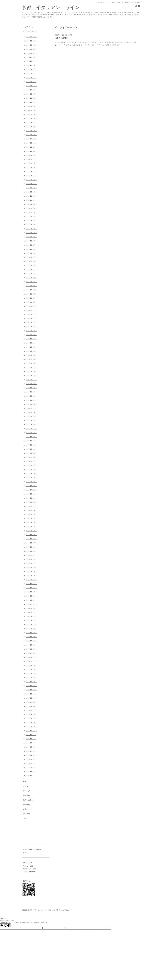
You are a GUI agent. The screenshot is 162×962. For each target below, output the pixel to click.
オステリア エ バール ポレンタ (41, 910)
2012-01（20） (31, 726)
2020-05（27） (31, 318)
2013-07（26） (31, 653)
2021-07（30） (31, 261)
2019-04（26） (31, 371)
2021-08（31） (31, 257)
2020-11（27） (31, 294)
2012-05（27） (31, 710)
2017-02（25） (31, 477)
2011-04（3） (31, 755)
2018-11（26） (31, 392)
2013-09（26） (31, 645)
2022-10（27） (31, 200)
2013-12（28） (31, 633)
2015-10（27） (31, 543)
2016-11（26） (31, 490)
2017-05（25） (31, 465)
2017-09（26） (31, 449)
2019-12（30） (31, 339)
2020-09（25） (31, 302)
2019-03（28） (31, 375)
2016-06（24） (31, 510)
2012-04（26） (31, 714)
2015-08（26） (31, 551)
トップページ (28, 27)
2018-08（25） (31, 404)
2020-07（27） (31, 310)
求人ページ (27, 809)
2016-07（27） (31, 506)
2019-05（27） (31, 367)
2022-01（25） (31, 237)
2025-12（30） (31, 57)
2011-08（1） (31, 747)
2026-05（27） (31, 37)
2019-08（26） (31, 355)
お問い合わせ (28, 800)
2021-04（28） (31, 273)
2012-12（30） (31, 681)
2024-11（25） (31, 98)
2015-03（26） (31, 571)
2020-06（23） (31, 314)
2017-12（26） (31, 437)
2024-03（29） (31, 131)
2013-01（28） (31, 677)
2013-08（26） (31, 649)
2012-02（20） (31, 722)
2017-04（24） (31, 469)
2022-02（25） (31, 233)
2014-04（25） (31, 616)
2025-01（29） (31, 90)
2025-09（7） (31, 69)
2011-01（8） (31, 767)
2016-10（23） (31, 494)
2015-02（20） (31, 575)
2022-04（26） (31, 224)
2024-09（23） (31, 106)
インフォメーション (30, 32)
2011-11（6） (31, 735)
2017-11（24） (31, 441)
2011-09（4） (31, 743)
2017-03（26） (31, 473)
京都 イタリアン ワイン (51, 7)
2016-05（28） (31, 514)
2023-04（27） (31, 175)
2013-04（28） (31, 665)
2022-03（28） (31, 228)
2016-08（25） (31, 502)
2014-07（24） (31, 604)
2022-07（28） (31, 212)
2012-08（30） (31, 698)
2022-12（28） (31, 192)
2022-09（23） (31, 204)
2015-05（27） (31, 563)
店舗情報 (26, 795)
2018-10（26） (31, 396)
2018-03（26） (31, 424)
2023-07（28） (31, 163)
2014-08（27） (31, 600)
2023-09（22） (31, 155)
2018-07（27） (31, 408)
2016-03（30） (31, 522)
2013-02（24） (31, 673)
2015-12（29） (31, 535)
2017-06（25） (31, 461)
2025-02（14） (31, 86)
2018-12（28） (31, 388)
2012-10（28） (31, 690)
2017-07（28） (31, 457)
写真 (24, 782)
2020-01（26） (31, 335)
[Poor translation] (7, 925)
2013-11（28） (31, 637)
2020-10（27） (31, 298)
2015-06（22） (31, 559)
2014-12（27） (31, 584)
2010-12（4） (31, 771)
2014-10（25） (31, 592)
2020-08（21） (31, 306)
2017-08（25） (31, 453)
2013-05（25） (31, 661)
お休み (25, 853)
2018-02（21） (31, 428)
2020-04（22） (31, 322)
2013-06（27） (31, 657)
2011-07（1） (31, 751)
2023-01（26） (31, 188)
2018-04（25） (31, 420)
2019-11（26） (31, 343)
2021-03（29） (31, 277)
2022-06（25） (31, 216)
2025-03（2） (31, 82)
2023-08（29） (31, 159)
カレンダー (27, 791)
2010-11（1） (31, 775)
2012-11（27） (31, 686)
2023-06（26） (31, 167)
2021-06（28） (31, 265)
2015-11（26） (31, 539)
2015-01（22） (31, 579)
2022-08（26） (31, 208)
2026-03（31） (31, 45)
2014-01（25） (31, 628)
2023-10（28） (31, 151)
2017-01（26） (31, 482)
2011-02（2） (31, 763)
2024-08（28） (31, 110)
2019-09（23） (31, 351)
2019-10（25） (31, 347)
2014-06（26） (31, 608)
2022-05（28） (31, 220)
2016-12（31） (31, 486)
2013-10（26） (31, 641)
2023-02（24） (31, 184)
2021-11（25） (31, 245)
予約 (24, 818)
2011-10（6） (31, 739)
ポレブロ (26, 814)
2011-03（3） (31, 759)
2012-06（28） (31, 706)
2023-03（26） (31, 179)
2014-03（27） (31, 620)
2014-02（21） (31, 624)
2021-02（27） (31, 282)
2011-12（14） (31, 730)
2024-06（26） (31, 118)
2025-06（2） (31, 73)
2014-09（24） (31, 596)
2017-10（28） (31, 445)
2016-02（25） (31, 526)
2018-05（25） (31, 416)
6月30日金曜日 (61, 38)
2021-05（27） (31, 269)
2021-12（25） (31, 241)
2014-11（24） (31, 588)
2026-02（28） (31, 49)
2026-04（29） (31, 41)
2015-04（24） (31, 567)
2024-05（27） (31, 122)
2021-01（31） (31, 286)
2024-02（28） (31, 135)
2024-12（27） (31, 94)
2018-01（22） (31, 433)
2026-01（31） (31, 53)
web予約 (26, 805)
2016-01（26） (31, 530)
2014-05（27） (31, 612)
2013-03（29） (31, 669)
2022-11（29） (31, 196)
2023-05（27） (31, 171)
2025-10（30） (31, 65)
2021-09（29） (31, 253)
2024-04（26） (31, 126)
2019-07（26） (31, 359)
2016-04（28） (31, 518)
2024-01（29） (31, 139)
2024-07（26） (31, 114)
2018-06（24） (31, 412)
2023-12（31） (31, 143)
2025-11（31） (31, 61)
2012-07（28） (31, 702)
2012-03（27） (31, 718)
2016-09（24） (31, 498)
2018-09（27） (31, 400)
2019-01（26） (31, 384)
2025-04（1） (31, 77)
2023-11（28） (31, 147)
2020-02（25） (31, 331)
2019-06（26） (31, 363)
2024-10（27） (31, 102)
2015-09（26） (31, 547)
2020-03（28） (31, 326)
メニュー (26, 786)
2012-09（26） (31, 694)
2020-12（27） (31, 290)
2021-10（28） (31, 249)
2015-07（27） (31, 555)
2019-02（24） (31, 379)
